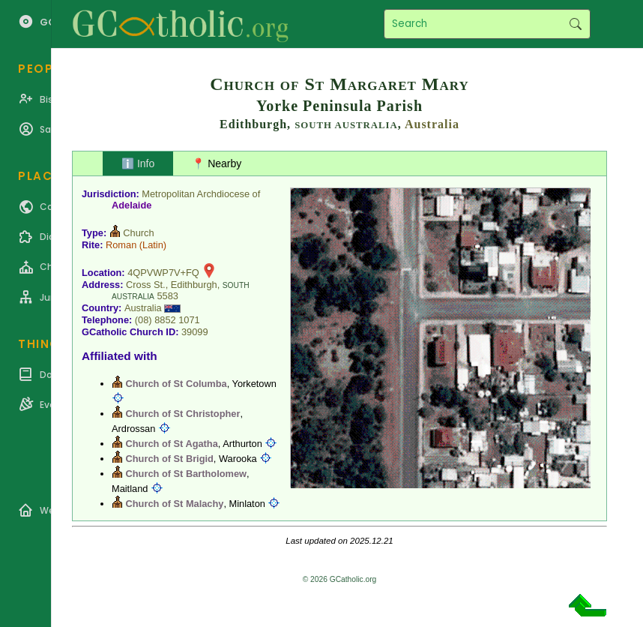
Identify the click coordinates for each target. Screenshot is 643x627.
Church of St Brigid (170, 458)
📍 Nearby (216, 164)
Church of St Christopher (183, 413)
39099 (194, 332)
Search (575, 24)
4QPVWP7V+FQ (163, 272)
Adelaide (131, 205)
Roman (121, 244)
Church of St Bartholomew (186, 473)
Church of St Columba (176, 383)
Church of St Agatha (172, 443)
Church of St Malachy (175, 503)
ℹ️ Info (137, 164)
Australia (432, 124)
